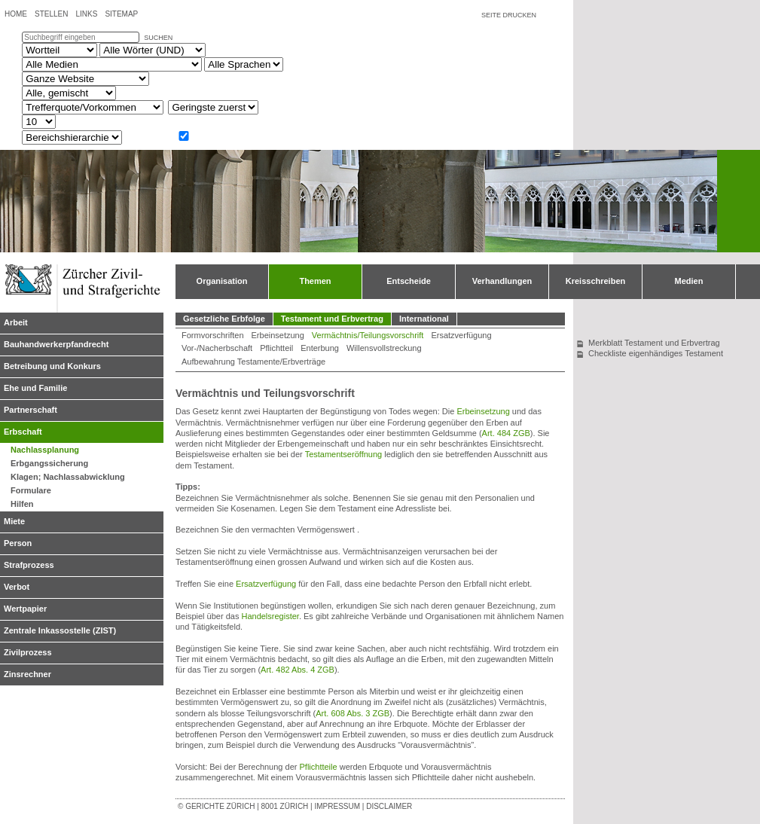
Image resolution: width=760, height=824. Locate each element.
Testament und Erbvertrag (332, 318)
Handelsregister (269, 616)
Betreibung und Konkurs (52, 366)
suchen (158, 37)
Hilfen (22, 503)
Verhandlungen (502, 280)
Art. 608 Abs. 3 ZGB (352, 713)
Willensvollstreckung (384, 347)
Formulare (31, 490)
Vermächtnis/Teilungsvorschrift (368, 335)
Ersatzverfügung (461, 335)
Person (18, 543)
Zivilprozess (28, 652)
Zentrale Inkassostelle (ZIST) (60, 630)
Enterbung (320, 347)
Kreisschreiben (595, 280)
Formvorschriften (213, 335)
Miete (14, 521)
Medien (689, 280)
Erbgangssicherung (49, 463)
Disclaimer (389, 806)
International (424, 318)
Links (86, 14)
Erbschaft (23, 431)
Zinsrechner (27, 674)
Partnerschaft (30, 409)
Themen (315, 280)
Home (16, 14)
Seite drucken (508, 15)
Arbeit (16, 322)
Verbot (16, 586)
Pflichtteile (318, 766)
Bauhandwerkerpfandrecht (56, 344)
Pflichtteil (276, 347)
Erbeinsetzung (278, 335)
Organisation (222, 280)
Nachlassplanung (45, 449)
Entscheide (408, 280)
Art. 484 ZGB (506, 433)
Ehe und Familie (35, 387)
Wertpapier (25, 608)
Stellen (51, 14)
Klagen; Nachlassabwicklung (68, 476)
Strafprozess (29, 564)
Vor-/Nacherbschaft (217, 347)
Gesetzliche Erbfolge (224, 318)
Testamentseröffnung (344, 454)
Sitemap (121, 14)
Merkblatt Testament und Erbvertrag (654, 342)
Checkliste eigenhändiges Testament (655, 353)
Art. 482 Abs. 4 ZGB (297, 669)
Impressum (337, 806)
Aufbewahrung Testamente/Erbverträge (253, 361)
